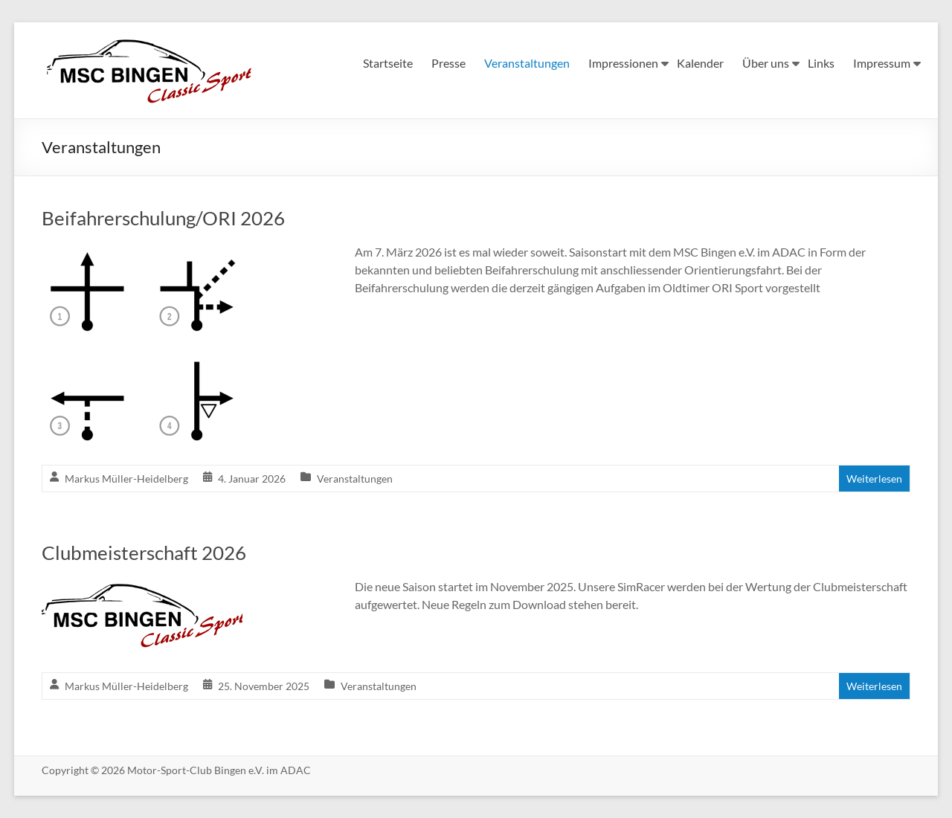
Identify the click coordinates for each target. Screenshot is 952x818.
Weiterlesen (874, 478)
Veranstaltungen (527, 63)
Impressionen (623, 63)
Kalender (700, 63)
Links (821, 63)
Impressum (881, 63)
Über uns (765, 63)
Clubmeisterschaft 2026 (144, 552)
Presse (448, 63)
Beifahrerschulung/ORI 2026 (163, 218)
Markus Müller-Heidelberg (126, 478)
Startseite (388, 63)
